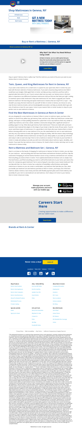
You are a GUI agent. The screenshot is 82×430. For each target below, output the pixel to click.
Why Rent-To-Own (36, 313)
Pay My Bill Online (36, 325)
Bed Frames (18, 21)
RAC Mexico (56, 316)
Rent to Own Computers (17, 292)
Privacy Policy (19, 331)
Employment (56, 289)
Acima (54, 322)
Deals (12, 310)
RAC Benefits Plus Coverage (60, 319)
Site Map (34, 322)
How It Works (35, 295)
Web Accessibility (29, 331)
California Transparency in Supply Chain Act (55, 331)
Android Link (65, 186)
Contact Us (34, 316)
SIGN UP (50, 262)
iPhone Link (65, 192)
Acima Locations (57, 301)
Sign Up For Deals (15, 313)
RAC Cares (55, 295)
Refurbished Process (16, 301)
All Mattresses (19, 15)
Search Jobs (47, 220)
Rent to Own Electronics (17, 295)
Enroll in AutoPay (36, 289)
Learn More (48, 68)
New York (37, 269)
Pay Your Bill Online (37, 286)
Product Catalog (15, 304)
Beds (18, 18)
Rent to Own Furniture (16, 286)
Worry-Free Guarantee (37, 310)
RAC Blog (55, 304)
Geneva (44, 269)
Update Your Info (36, 292)
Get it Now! (55, 310)
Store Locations (57, 298)
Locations (30, 269)
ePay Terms (39, 331)
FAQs (33, 298)
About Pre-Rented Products (18, 298)
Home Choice (56, 313)
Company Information (58, 286)
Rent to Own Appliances (17, 289)
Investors (55, 292)
